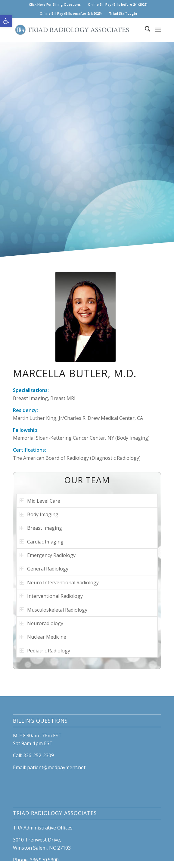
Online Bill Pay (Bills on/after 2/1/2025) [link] (71, 13)
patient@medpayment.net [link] (56, 767)
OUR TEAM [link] (87, 480)
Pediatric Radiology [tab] (45, 650)
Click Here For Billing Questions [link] (55, 4)
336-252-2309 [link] (38, 755)
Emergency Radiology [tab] (48, 555)
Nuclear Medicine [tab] (43, 637)
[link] (6, 21)
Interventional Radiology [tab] (51, 596)
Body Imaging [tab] (39, 514)
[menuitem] (55, 4)
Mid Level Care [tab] (40, 501)
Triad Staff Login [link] (123, 13)
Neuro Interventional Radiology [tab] (59, 582)
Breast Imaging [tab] (41, 528)
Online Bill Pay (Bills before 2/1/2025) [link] (118, 4)
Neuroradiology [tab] (41, 623)
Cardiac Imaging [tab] (42, 541)
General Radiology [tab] (44, 568)
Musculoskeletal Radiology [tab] (53, 610)
